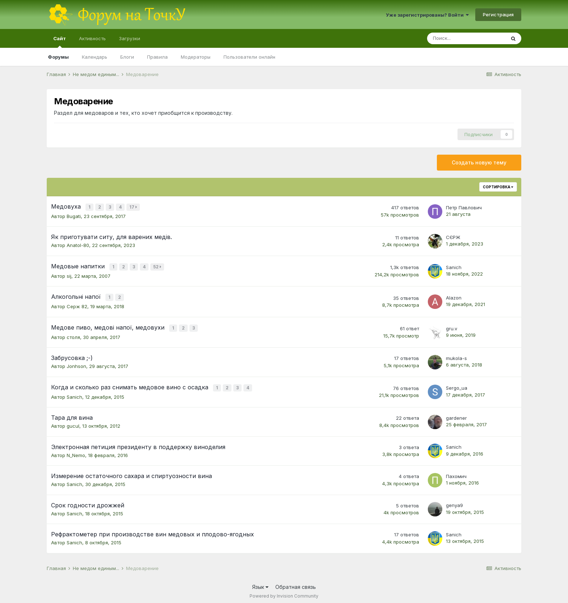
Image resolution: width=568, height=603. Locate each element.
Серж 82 (77, 304)
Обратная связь (295, 583)
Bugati (74, 215)
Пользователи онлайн (249, 57)
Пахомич (456, 473)
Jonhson (76, 363)
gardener (456, 414)
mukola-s (456, 355)
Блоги (127, 57)
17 (134, 207)
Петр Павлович (464, 207)
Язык (260, 583)
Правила (157, 57)
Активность (92, 38)
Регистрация (498, 14)
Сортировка (498, 187)
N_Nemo (76, 452)
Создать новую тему (479, 162)
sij (69, 274)
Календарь (94, 57)
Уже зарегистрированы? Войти (427, 15)
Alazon (454, 296)
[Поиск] (466, 38)
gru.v (451, 326)
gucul (73, 422)
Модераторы (195, 57)
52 (158, 266)
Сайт (59, 41)
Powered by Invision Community (284, 592)
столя (73, 334)
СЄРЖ (453, 236)
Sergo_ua (456, 385)
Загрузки (129, 38)
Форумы (58, 57)
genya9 (454, 502)
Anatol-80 (78, 244)
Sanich (454, 266)
